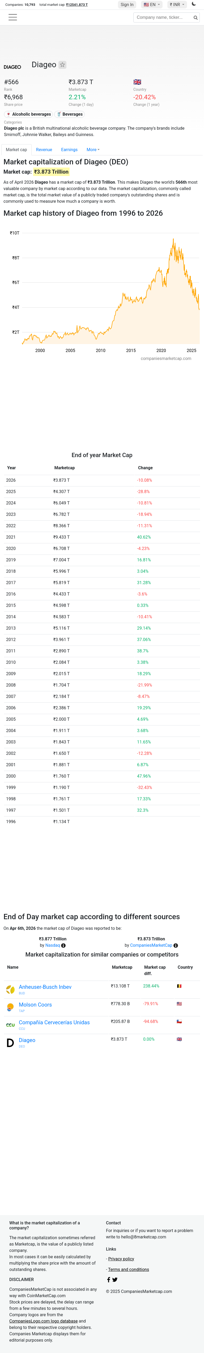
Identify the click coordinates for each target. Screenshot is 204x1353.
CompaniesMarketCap (151, 945)
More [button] (91, 149)
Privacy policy (121, 1258)
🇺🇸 (150, 4)
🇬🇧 (137, 82)
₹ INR (175, 4)
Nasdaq (52, 945)
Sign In (127, 4)
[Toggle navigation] (12, 17)
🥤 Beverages (69, 114)
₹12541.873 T (77, 5)
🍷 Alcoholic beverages (28, 114)
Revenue (44, 149)
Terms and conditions (128, 1269)
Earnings (69, 149)
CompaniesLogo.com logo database (43, 1321)
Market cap (16, 149)
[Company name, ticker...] (166, 17)
